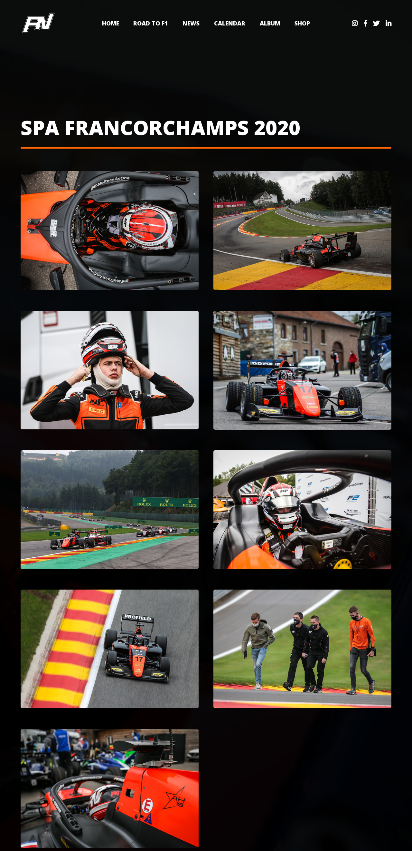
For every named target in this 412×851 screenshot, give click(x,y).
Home (110, 23)
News (191, 23)
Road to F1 (150, 23)
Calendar (229, 23)
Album (270, 23)
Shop (302, 23)
